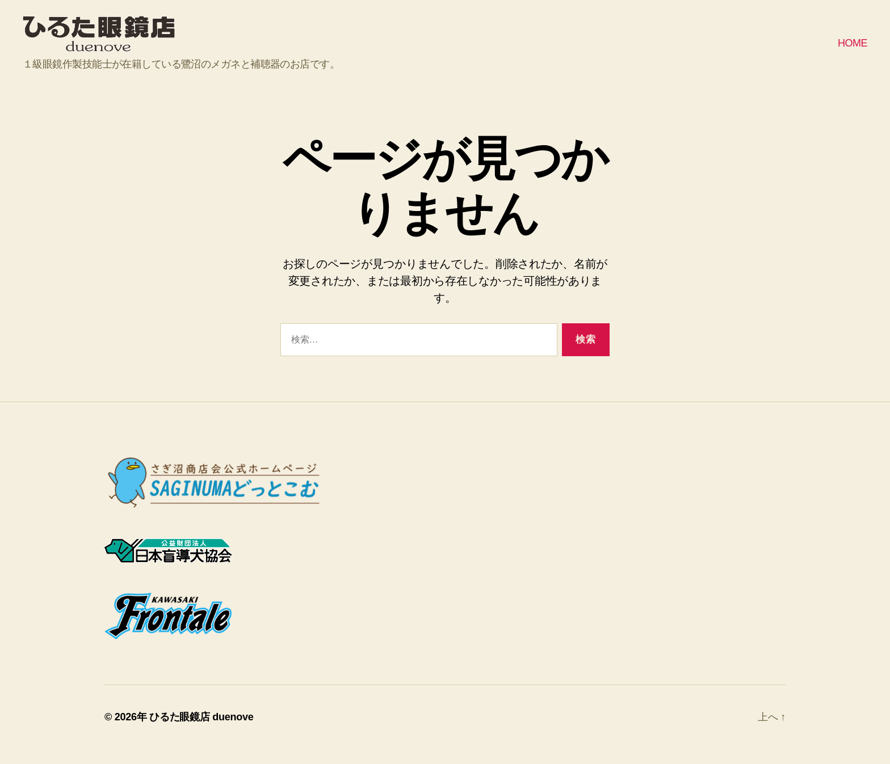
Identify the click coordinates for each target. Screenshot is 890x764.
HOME (852, 50)
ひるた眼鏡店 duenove (201, 731)
